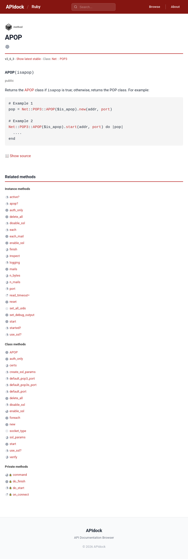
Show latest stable (28, 59)
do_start (18, 487)
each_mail (17, 236)
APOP (29, 90)
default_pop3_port (22, 378)
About (174, 7)
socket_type (18, 430)
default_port (18, 391)
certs (13, 365)
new (82, 109)
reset (13, 301)
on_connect (21, 494)
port (105, 109)
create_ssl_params (22, 371)
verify (13, 457)
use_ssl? (15, 334)
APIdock (15, 7)
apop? (14, 203)
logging (15, 262)
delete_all (16, 216)
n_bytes (15, 275)
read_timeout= (20, 295)
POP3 (63, 59)
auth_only (16, 210)
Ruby (36, 6)
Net (54, 59)
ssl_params (17, 437)
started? (15, 327)
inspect (15, 255)
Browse (152, 7)
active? (14, 196)
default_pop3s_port (23, 384)
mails (13, 269)
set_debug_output (22, 314)
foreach (15, 417)
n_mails (15, 282)
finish (13, 249)
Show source (20, 155)
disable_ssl (17, 223)
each (13, 229)
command (20, 474)
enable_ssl (17, 243)
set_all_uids (18, 308)
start (71, 127)
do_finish (19, 481)
